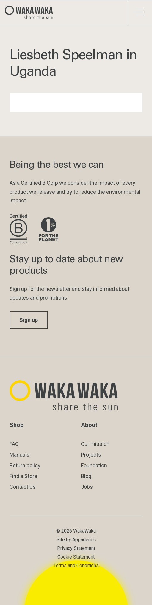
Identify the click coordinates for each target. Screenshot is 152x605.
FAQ (14, 444)
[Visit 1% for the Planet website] (48, 229)
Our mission (95, 444)
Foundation (94, 465)
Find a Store (23, 476)
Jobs (87, 487)
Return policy (25, 465)
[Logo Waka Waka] (31, 12)
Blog (86, 476)
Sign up (28, 320)
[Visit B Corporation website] (19, 229)
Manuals (19, 455)
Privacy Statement (76, 548)
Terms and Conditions (76, 565)
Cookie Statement (76, 557)
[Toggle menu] (140, 12)
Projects (91, 455)
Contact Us (23, 487)
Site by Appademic (76, 539)
